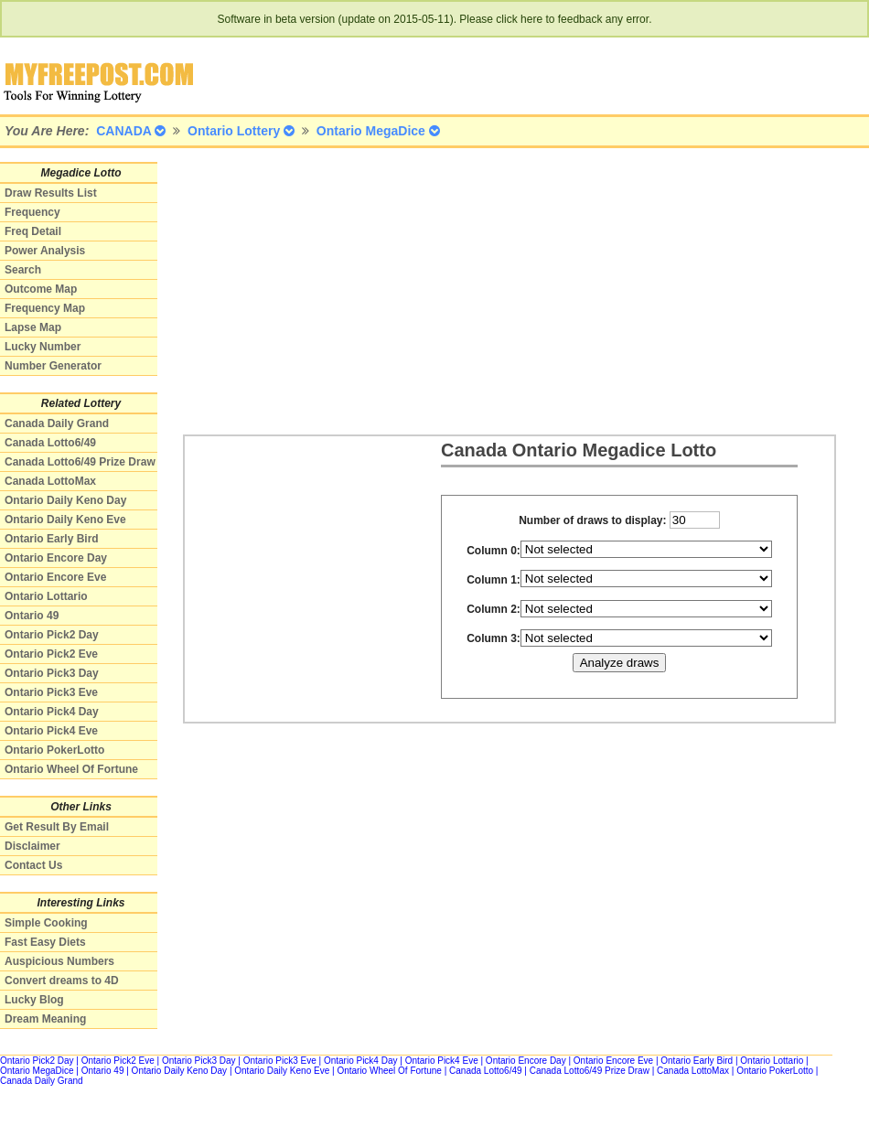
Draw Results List (51, 193)
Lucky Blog (34, 999)
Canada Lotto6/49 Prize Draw (80, 462)
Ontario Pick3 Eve (51, 692)
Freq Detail (33, 231)
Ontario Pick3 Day (52, 673)
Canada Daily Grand (57, 423)
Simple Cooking (46, 923)
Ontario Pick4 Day (52, 711)
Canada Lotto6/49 (50, 442)
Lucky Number (42, 346)
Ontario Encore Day (56, 558)
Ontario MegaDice (37, 1071)
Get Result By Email (57, 826)
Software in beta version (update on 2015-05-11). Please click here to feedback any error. (435, 19)
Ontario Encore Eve (55, 577)
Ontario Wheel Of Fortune (71, 769)
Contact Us (33, 865)
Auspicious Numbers (59, 961)
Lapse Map (33, 327)
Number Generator (53, 365)
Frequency (32, 212)
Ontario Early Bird (52, 538)
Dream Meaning (45, 1019)
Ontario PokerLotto (54, 750)
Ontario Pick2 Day (52, 634)
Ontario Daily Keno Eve (65, 519)
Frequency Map (45, 308)
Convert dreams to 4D (62, 980)
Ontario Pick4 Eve (51, 730)
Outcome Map (41, 289)
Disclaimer (32, 846)
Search (23, 269)
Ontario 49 (32, 615)
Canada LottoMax (50, 481)
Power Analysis (45, 250)
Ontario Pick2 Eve (51, 654)
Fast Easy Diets (45, 942)
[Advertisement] (443, 290)
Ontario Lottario (46, 596)
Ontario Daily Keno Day (65, 500)
